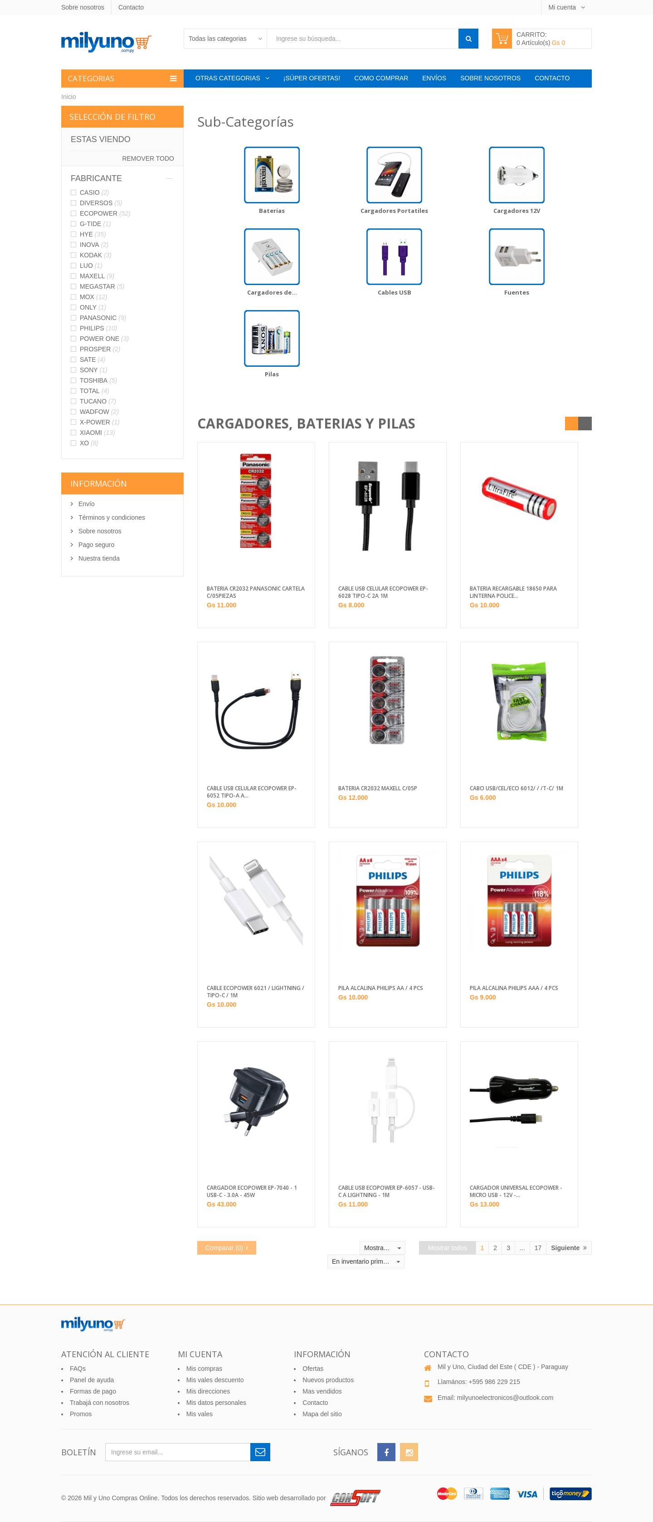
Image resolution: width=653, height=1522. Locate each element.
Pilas (272, 374)
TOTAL (94, 391)
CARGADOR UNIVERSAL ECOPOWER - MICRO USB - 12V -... (516, 1191)
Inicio (68, 97)
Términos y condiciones (111, 517)
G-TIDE (95, 224)
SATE (93, 359)
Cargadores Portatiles (394, 211)
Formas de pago (93, 1391)
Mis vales (199, 1414)
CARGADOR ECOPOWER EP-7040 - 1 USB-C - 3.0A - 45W (252, 1191)
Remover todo (148, 158)
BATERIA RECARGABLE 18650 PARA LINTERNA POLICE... (513, 592)
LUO (91, 265)
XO (89, 443)
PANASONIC (103, 317)
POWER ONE (104, 338)
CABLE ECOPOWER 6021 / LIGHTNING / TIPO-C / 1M (255, 992)
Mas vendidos (321, 1391)
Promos (81, 1414)
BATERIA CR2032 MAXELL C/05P (377, 788)
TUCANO (98, 401)
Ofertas (312, 1368)
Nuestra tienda (98, 558)
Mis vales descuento (215, 1380)
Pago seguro (95, 544)
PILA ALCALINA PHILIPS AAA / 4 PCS (514, 988)
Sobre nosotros (82, 7)
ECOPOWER (105, 213)
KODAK (96, 255)
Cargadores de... (272, 292)
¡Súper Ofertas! (312, 78)
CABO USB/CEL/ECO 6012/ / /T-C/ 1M (516, 788)
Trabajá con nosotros (99, 1402)
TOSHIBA (98, 380)
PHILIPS (98, 328)
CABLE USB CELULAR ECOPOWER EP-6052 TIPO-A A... (252, 792)
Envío (86, 503)
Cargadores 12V (516, 211)
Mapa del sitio (321, 1414)
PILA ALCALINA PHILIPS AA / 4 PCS (380, 988)
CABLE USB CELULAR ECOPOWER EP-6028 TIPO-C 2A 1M (383, 592)
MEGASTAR (102, 286)
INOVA (94, 244)
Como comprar (381, 78)
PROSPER (100, 349)
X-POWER (100, 422)
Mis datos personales (216, 1402)
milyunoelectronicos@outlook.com (505, 1397)
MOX (93, 297)
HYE (93, 234)
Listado (585, 423)
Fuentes (516, 292)
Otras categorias (228, 78)
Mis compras (204, 1368)
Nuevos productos (328, 1380)
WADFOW (99, 411)
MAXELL (97, 276)
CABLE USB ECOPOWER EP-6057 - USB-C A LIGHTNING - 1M (386, 1191)
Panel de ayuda (92, 1380)
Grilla (572, 423)
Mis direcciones (208, 1391)
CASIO (94, 192)
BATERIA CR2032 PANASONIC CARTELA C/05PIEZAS (256, 592)
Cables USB (394, 292)
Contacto (131, 7)
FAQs (78, 1368)
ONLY (93, 307)
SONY (93, 370)
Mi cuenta (563, 7)
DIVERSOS (101, 203)
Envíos (434, 78)
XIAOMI (97, 432)
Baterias (272, 211)
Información (98, 483)
